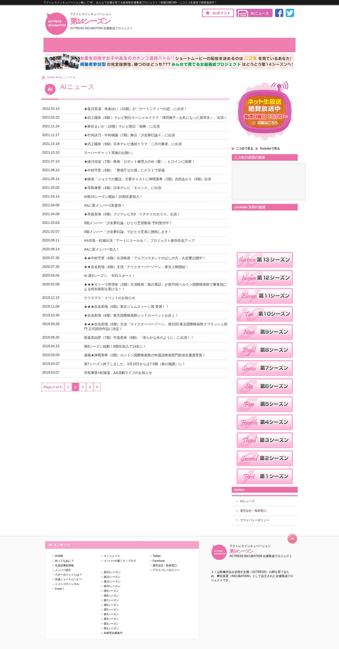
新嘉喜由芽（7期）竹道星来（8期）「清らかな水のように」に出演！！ (139, 337)
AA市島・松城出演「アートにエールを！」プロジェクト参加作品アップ (139, 240)
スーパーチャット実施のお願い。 (109, 153)
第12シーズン (112, 576)
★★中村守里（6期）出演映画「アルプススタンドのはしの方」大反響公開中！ (145, 258)
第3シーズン (111, 618)
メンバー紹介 (63, 570)
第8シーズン (111, 595)
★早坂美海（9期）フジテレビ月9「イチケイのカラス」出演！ (132, 214)
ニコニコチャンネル (67, 583)
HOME (59, 555)
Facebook (159, 560)
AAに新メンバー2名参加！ (104, 205)
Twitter (157, 555)
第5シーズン (111, 609)
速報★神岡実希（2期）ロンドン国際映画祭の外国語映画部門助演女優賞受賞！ (145, 355)
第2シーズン (111, 623)
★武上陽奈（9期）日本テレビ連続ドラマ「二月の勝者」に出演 (133, 144)
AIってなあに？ (64, 560)
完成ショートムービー (68, 579)
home (50, 77)
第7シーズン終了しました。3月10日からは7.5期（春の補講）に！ (134, 364)
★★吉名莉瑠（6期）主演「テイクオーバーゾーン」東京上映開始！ (136, 267)
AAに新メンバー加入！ (101, 249)
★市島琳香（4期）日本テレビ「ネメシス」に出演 (122, 188)
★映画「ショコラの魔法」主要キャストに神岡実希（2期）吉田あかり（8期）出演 (147, 179)
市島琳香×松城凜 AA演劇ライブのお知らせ (120, 373)
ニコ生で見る (244, 148)
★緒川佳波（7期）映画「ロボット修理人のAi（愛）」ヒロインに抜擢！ (139, 161)
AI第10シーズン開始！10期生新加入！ (113, 197)
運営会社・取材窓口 (253, 510)
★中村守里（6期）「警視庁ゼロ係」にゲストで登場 (124, 170)
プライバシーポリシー (254, 520)
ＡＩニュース (112, 555)
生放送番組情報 (64, 565)
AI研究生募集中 (113, 632)
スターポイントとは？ (68, 574)
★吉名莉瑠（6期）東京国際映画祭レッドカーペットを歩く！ (131, 315)
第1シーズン (111, 628)
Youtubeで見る (270, 148)
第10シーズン (112, 586)
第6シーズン (111, 604)
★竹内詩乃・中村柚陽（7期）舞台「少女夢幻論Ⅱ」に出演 (129, 135)
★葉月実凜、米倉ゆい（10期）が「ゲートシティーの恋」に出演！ (135, 109)
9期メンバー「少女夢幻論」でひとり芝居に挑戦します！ (127, 232)
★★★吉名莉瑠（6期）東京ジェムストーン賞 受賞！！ (126, 307)
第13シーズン (112, 572)
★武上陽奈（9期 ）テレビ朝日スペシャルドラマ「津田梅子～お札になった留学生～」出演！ (155, 118)
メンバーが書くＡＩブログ (120, 560)
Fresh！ (60, 588)
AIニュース (65, 77)
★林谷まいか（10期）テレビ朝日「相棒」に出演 (122, 126)
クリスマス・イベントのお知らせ (109, 298)
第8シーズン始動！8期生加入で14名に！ (115, 346)
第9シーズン (111, 590)
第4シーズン (111, 614)
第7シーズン (111, 600)
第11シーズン (112, 581)
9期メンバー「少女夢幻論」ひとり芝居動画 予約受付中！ (128, 223)
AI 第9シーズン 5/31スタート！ (109, 276)
